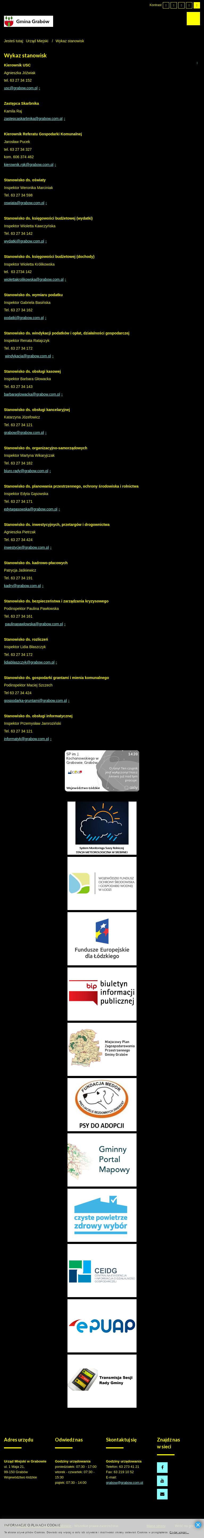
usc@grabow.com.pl (20, 88)
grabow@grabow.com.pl (24, 432)
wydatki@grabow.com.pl (24, 241)
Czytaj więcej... (179, 1532)
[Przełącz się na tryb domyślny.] (166, 5)
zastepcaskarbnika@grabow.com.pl (33, 118)
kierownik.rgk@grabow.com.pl (28, 164)
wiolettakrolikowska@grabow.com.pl (33, 279)
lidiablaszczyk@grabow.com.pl (29, 662)
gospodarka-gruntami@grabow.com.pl (35, 700)
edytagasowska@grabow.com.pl (30, 509)
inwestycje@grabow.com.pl (26, 547)
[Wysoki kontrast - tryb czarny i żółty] (189, 5)
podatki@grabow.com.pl (24, 318)
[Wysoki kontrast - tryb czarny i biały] (181, 5)
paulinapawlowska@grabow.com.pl (34, 624)
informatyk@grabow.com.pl (26, 739)
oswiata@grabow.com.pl (24, 203)
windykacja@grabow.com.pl (28, 356)
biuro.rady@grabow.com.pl (26, 471)
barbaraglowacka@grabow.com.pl (32, 394)
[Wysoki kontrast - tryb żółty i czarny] (197, 5)
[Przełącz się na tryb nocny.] (174, 5)
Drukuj (197, 63)
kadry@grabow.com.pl (22, 586)
